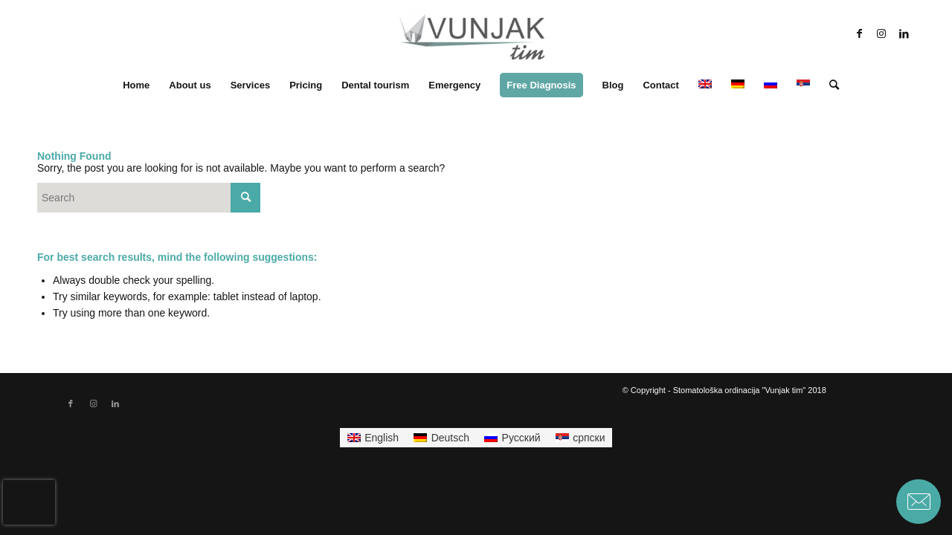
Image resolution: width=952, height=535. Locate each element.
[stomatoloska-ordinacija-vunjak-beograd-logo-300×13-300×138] (471, 33)
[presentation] (29, 502)
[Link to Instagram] (881, 33)
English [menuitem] (381, 438)
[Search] (829, 85)
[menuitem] (136, 85)
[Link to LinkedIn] (903, 33)
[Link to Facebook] (859, 33)
